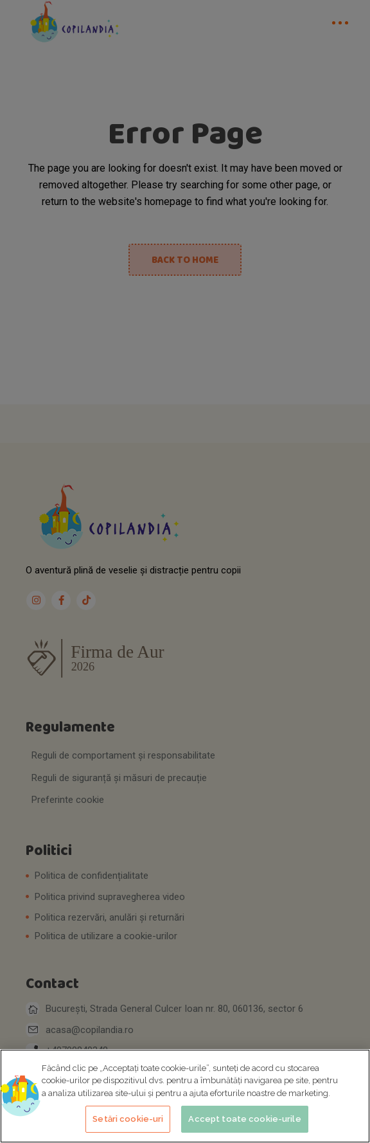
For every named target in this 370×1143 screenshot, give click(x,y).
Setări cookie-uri (127, 1119)
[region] (185, 1096)
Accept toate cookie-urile (244, 1119)
